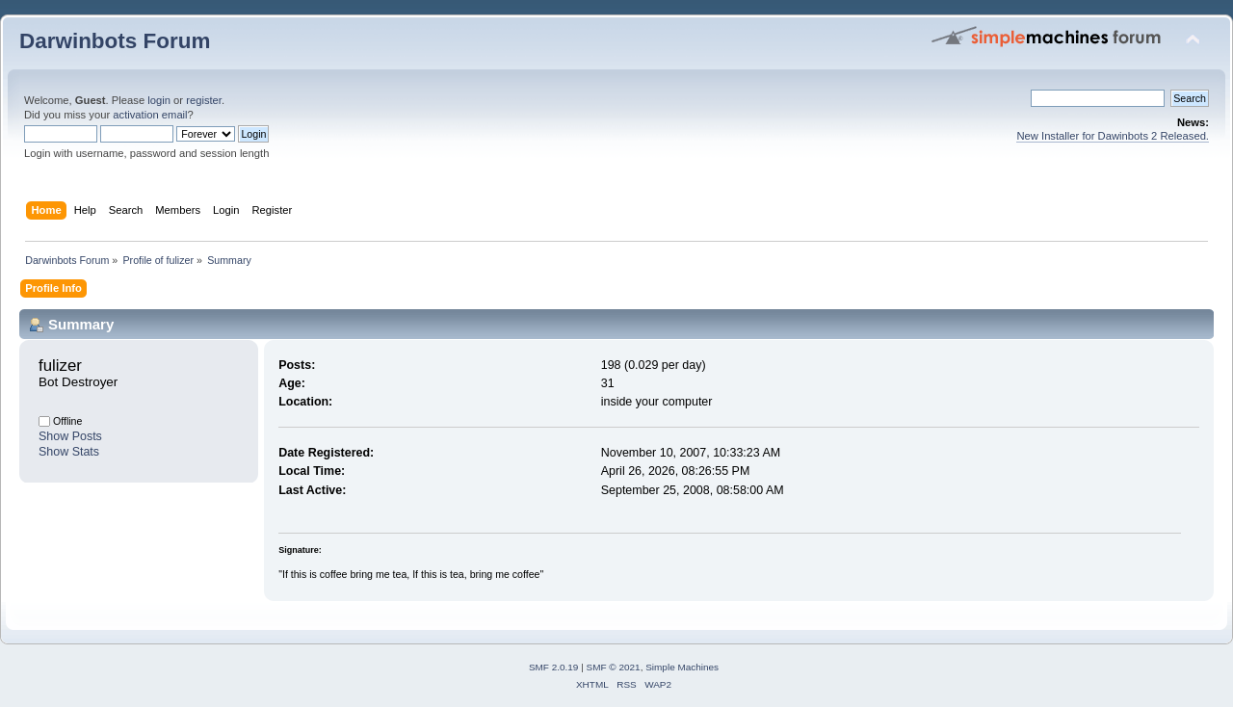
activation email (150, 114)
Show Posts (70, 436)
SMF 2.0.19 (554, 667)
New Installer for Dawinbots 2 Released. (1112, 136)
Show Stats (69, 451)
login (159, 100)
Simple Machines (682, 667)
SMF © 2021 (614, 667)
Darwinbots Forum (114, 41)
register (204, 100)
